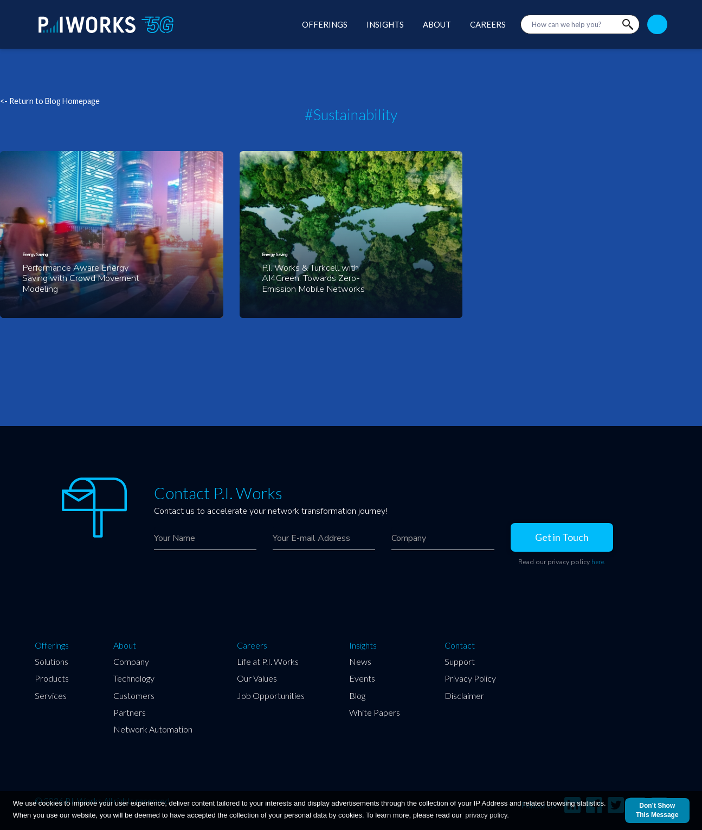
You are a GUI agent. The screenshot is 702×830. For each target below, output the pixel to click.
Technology (133, 678)
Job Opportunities (271, 695)
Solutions (51, 661)
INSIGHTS (385, 24)
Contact (460, 645)
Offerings (52, 645)
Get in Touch (562, 537)
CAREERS (488, 24)
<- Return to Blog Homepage (50, 101)
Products (52, 678)
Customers (133, 695)
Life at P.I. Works (268, 661)
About (124, 645)
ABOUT (437, 24)
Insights (363, 645)
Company (131, 661)
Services (51, 695)
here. (598, 562)
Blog (357, 695)
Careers (252, 645)
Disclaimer (464, 695)
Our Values (257, 678)
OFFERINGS (324, 24)
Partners (129, 712)
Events (362, 678)
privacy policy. (487, 815)
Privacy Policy (470, 678)
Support (460, 661)
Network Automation (152, 729)
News (360, 661)
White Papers (374, 712)
